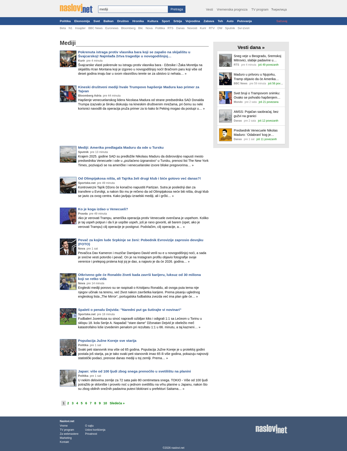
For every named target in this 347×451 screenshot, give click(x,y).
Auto (230, 21)
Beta (63, 28)
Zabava (209, 21)
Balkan (109, 21)
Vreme (64, 425)
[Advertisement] (134, 129)
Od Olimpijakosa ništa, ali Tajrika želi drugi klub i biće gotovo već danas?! (139, 178)
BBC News (95, 28)
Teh (220, 21)
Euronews (111, 28)
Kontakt (64, 442)
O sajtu (89, 425)
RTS (170, 28)
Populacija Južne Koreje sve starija (107, 340)
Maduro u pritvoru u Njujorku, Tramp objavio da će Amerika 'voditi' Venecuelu (255, 77)
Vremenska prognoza (232, 9)
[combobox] (133, 9)
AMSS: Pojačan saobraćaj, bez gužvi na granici (256, 114)
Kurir (203, 28)
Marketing (66, 437)
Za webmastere (69, 433)
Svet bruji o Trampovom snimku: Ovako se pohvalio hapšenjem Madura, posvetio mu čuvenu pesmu (257, 95)
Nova (149, 28)
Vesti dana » (251, 47)
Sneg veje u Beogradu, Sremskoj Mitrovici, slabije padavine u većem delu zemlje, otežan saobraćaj (257, 58)
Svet (96, 21)
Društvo (123, 21)
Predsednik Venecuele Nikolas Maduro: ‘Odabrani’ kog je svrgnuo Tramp (256, 133)
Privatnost (91, 433)
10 (105, 403)
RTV (212, 28)
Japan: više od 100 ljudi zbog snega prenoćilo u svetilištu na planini (134, 371)
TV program (259, 9)
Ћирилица (279, 9)
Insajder (80, 28)
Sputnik (230, 28)
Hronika (138, 21)
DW (219, 28)
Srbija (177, 21)
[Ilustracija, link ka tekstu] (225, 61)
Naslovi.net (67, 421)
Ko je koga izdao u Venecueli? (103, 209)
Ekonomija (82, 21)
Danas (180, 28)
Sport (166, 21)
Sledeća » (117, 403)
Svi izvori (243, 28)
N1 (70, 28)
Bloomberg (128, 28)
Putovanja (244, 21)
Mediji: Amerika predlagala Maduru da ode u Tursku (121, 147)
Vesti (209, 9)
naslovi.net (177, 447)
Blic (140, 28)
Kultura (152, 21)
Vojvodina (192, 21)
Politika (65, 21)
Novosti (192, 28)
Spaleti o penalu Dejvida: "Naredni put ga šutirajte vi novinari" (129, 310)
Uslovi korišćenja (95, 429)
